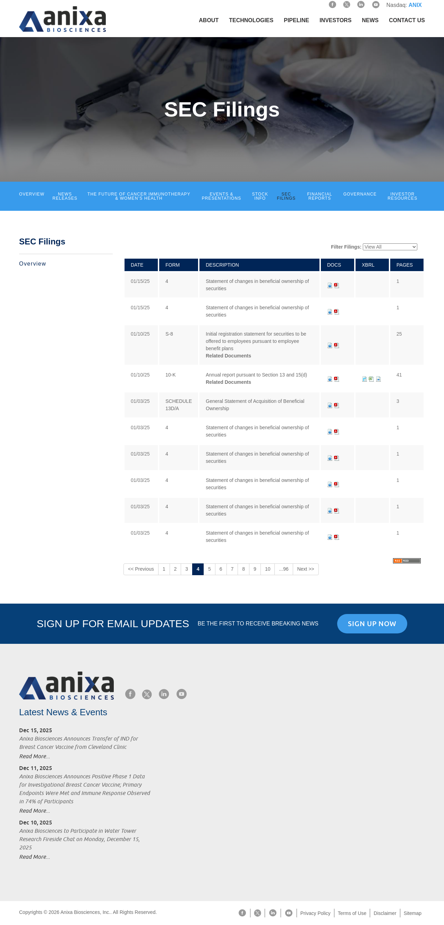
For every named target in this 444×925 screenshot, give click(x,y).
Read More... (34, 756)
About (209, 20)
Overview (31, 194)
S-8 (169, 334)
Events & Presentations (221, 196)
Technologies (251, 20)
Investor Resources (403, 196)
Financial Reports (319, 196)
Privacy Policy (315, 913)
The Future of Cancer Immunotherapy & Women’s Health (138, 196)
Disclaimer (385, 913)
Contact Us (407, 20)
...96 (283, 569)
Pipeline (296, 20)
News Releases (64, 196)
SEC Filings (286, 196)
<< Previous (141, 569)
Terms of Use (352, 913)
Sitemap (412, 913)
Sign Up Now (372, 623)
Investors (335, 20)
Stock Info (260, 196)
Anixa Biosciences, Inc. (85, 912)
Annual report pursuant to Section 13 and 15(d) (256, 375)
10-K (170, 375)
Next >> (305, 569)
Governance (360, 194)
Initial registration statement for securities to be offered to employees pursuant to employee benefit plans (256, 341)
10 (268, 569)
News (370, 20)
